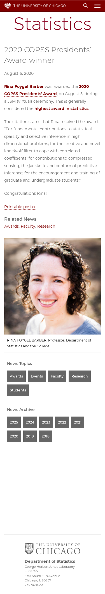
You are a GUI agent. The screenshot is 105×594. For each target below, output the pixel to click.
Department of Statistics (52, 23)
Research (46, 226)
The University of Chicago (39, 6)
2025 (14, 422)
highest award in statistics (61, 108)
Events (37, 376)
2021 (77, 422)
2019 (30, 436)
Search (85, 6)
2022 (62, 422)
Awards (11, 226)
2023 (46, 422)
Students (18, 390)
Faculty (28, 226)
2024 (30, 422)
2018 (46, 436)
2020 (14, 436)
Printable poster (20, 206)
